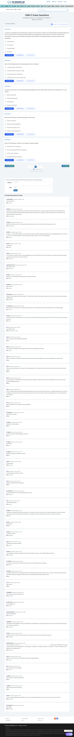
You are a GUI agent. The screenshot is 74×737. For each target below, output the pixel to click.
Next (65, 166)
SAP (45, 6)
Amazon (62, 6)
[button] (37, 29)
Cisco (2, 6)
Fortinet (22, 6)
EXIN (18, 6)
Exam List (54, 1)
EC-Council (14, 6)
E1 (19, 9)
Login (65, 1)
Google (49, 6)
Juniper (28, 6)
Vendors (48, 1)
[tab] (37, 29)
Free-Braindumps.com (12, 725)
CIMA (15, 9)
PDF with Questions (59, 24)
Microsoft (33, 6)
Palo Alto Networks (69, 6)
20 (45, 166)
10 (43, 166)
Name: (10, 187)
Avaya (42, 6)
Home (8, 9)
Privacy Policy (40, 720)
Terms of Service (41, 718)
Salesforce (57, 6)
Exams (11, 9)
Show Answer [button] (9, 55)
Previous (9, 166)
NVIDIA (53, 6)
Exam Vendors (8, 720)
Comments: (9, 182)
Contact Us (7, 718)
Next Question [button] (30, 55)
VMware (38, 6)
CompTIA (6, 6)
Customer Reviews (25, 718)
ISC (10, 6)
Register (60, 1)
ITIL (25, 6)
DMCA (22, 720)
